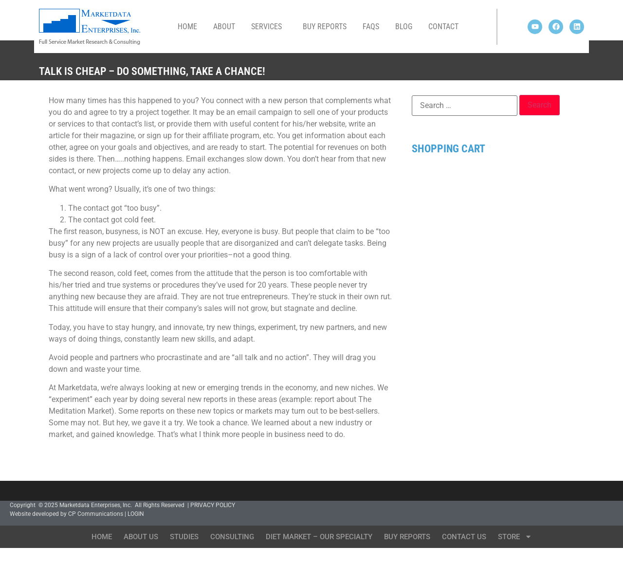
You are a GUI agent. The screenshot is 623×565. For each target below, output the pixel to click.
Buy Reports (325, 26)
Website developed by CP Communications (66, 513)
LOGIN (136, 513)
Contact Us (464, 536)
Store (515, 536)
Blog (403, 26)
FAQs (371, 26)
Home (187, 26)
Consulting (232, 536)
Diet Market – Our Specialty (319, 536)
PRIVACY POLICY (212, 505)
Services (269, 27)
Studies (184, 536)
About (224, 26)
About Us (141, 536)
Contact (443, 26)
